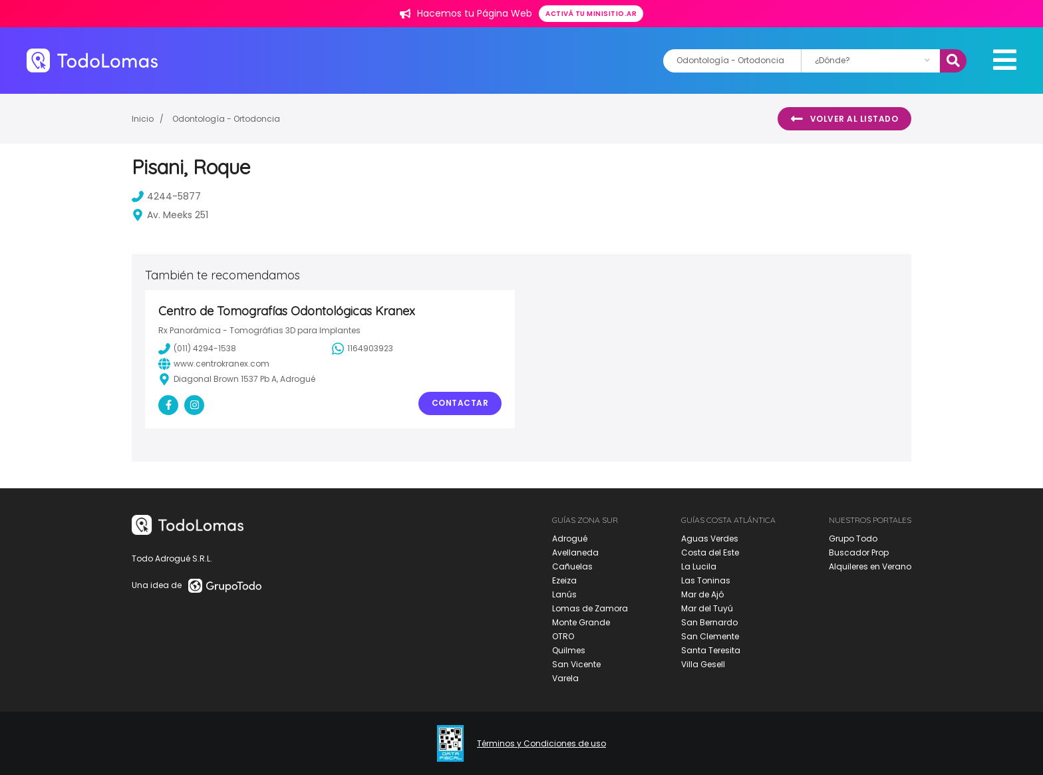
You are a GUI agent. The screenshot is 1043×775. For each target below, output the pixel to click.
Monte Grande (581, 622)
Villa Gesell (703, 664)
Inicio (143, 118)
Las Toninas (705, 580)
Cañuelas (572, 566)
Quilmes (568, 650)
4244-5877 (166, 196)
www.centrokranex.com (213, 364)
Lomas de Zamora (590, 608)
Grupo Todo (853, 538)
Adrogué (569, 538)
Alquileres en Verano (870, 566)
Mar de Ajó (702, 594)
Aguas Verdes (709, 538)
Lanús (564, 594)
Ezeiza (564, 580)
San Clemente (710, 636)
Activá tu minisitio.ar (591, 14)
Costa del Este (710, 552)
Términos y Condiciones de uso (541, 743)
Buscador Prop (859, 552)
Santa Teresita (710, 650)
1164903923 (362, 349)
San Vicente (576, 664)
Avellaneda (575, 552)
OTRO (563, 636)
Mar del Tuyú (707, 608)
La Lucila (698, 566)
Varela (565, 678)
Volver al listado (844, 119)
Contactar (460, 402)
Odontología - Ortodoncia (226, 118)
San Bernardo (709, 622)
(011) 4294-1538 (197, 349)
